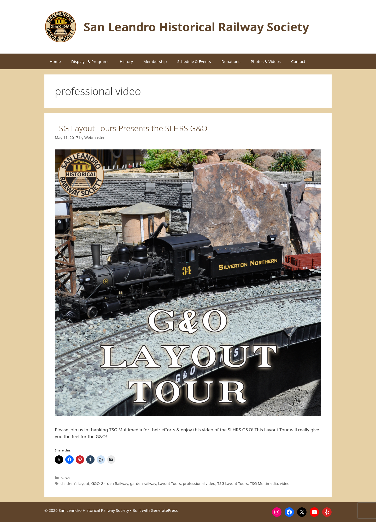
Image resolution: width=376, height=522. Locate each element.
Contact (298, 61)
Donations (230, 61)
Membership (155, 61)
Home (55, 61)
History (126, 61)
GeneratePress (164, 510)
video (285, 483)
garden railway (143, 483)
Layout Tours (169, 483)
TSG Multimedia (264, 483)
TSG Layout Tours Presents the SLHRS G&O (131, 128)
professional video (199, 483)
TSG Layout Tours (232, 483)
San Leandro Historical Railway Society (196, 27)
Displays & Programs (90, 61)
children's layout (75, 483)
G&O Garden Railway (109, 483)
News (65, 477)
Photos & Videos (266, 61)
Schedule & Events (194, 61)
